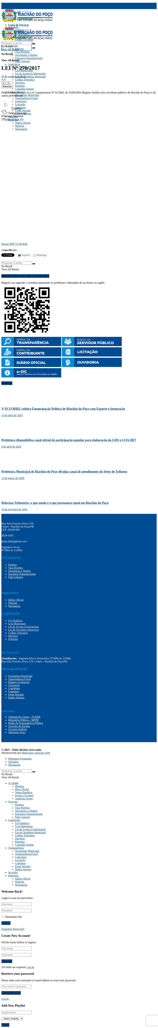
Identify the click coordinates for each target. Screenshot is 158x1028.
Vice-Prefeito (22, 51)
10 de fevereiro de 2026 (14, 509)
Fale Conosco (22, 61)
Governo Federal (17, 729)
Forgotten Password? (12, 929)
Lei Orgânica (15, 620)
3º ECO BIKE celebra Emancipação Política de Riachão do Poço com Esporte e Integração (63, 408)
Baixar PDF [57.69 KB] (14, 244)
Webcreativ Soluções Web (36, 752)
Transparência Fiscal (20, 5)
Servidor (13, 872)
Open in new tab (13, 119)
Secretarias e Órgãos (26, 55)
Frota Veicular (16, 694)
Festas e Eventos (24, 795)
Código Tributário (25, 79)
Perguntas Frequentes (20, 758)
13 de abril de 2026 (12, 415)
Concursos (14, 685)
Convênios (14, 688)
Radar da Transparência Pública (25, 723)
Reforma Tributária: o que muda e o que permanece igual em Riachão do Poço (54, 503)
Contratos (13, 691)
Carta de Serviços (18, 24)
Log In (30, 967)
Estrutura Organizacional (28, 58)
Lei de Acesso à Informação (30, 73)
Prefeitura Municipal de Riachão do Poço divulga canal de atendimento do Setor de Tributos (64, 471)
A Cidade (13, 783)
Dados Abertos (16, 697)
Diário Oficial (15, 599)
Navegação (14, 606)
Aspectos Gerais (24, 798)
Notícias (12, 602)
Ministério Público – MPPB (23, 720)
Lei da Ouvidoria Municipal (30, 76)
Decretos (20, 82)
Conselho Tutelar (24, 88)
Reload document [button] (12, 116)
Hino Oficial (22, 789)
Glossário (13, 761)
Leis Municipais (17, 623)
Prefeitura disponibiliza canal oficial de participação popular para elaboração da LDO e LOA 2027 (68, 440)
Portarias (20, 85)
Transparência (16, 847)
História (19, 786)
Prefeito (19, 48)
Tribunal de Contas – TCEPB (24, 716)
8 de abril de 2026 (11, 446)
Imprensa (13, 875)
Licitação (20, 860)
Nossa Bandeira (23, 792)
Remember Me (13, 916)
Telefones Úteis (16, 732)
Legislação (14, 64)
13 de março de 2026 (12, 478)
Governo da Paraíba (19, 726)
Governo (13, 45)
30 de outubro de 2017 (13, 76)
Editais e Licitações (19, 682)
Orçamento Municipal (27, 95)
